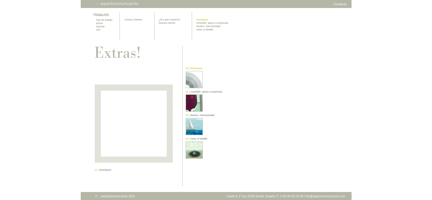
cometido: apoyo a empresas (212, 23)
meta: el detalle (204, 29)
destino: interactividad (208, 26)
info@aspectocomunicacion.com (325, 196)
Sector (99, 23)
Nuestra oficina (167, 23)
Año (98, 29)
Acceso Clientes (133, 19)
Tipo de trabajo (104, 20)
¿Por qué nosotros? (169, 19)
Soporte (100, 26)
